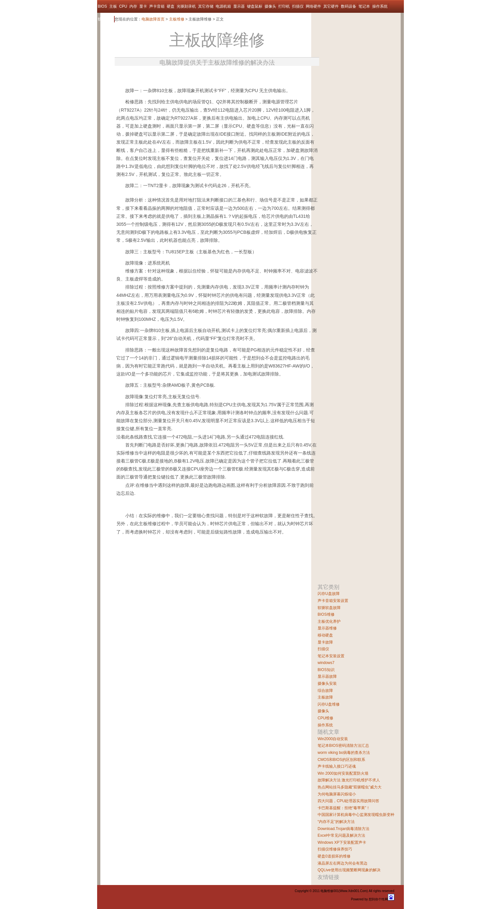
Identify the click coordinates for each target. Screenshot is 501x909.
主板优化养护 (329, 621)
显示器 (239, 6)
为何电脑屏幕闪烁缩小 (337, 794)
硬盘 (170, 6)
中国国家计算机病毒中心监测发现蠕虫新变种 (356, 814)
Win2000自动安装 (333, 739)
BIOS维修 (326, 614)
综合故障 (325, 690)
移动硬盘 (325, 635)
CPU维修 (325, 718)
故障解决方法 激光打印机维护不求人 (349, 780)
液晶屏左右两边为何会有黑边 (342, 863)
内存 (133, 6)
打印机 (284, 6)
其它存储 (205, 6)
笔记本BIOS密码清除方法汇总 (343, 745)
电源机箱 (223, 6)
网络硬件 (313, 6)
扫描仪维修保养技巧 (335, 849)
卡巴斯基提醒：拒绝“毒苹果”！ (344, 808)
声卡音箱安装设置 (333, 600)
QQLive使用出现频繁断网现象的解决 (349, 870)
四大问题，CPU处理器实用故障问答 (348, 801)
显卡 (143, 6)
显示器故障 (327, 676)
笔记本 (364, 6)
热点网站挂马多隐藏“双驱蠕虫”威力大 (350, 787)
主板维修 (176, 19)
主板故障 (325, 697)
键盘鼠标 (254, 6)
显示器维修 (327, 628)
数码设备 (348, 6)
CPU (123, 6)
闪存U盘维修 (329, 704)
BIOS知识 (326, 670)
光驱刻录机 (186, 6)
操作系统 (380, 6)
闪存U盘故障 (329, 593)
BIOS (102, 6)
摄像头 (270, 6)
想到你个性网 (378, 899)
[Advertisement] (189, 74)
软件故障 (105, 19)
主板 (113, 6)
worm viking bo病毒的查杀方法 (344, 752)
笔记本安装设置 (331, 656)
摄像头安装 (327, 683)
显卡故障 (325, 642)
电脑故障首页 (153, 19)
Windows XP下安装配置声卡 (342, 842)
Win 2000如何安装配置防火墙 (343, 773)
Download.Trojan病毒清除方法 (343, 828)
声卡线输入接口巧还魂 (337, 766)
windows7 (326, 662)
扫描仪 (298, 6)
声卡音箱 (157, 6)
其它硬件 (331, 6)
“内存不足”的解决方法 (336, 821)
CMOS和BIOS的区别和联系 (341, 759)
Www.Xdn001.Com (353, 891)
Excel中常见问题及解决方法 (341, 835)
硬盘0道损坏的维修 (334, 856)
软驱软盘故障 (329, 607)
